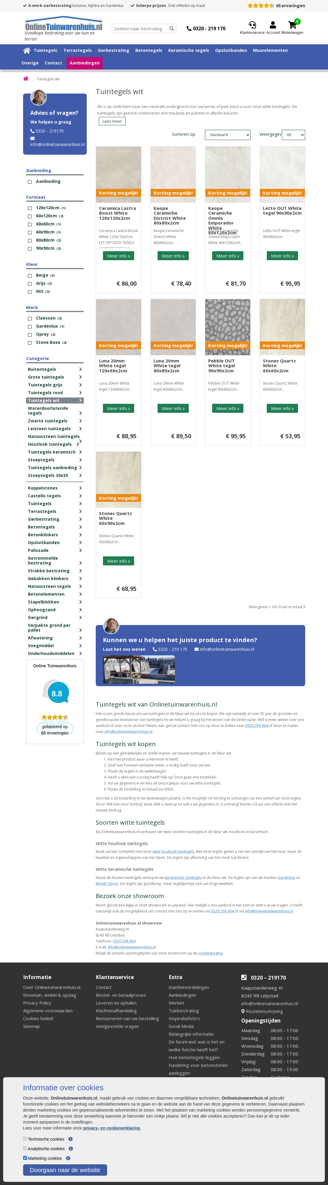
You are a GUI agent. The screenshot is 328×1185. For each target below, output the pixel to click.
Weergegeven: (264, 134)
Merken (176, 1003)
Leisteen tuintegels (49, 428)
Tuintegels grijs (45, 385)
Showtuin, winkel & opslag (49, 995)
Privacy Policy (37, 1003)
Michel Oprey (107, 883)
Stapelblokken (43, 602)
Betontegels (148, 50)
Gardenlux (286, 877)
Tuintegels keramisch (52, 452)
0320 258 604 (256, 725)
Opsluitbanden (231, 50)
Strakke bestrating (49, 570)
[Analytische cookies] (25, 1148)
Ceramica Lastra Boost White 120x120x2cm (117, 213)
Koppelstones (43, 488)
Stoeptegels (41, 460)
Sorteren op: (184, 134)
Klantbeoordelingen (189, 987)
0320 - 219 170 (172, 649)
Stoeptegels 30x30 (48, 475)
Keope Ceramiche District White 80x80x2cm (170, 215)
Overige (30, 63)
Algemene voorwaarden (48, 1011)
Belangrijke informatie (191, 1034)
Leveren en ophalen (116, 1003)
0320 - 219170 (50, 131)
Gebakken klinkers (48, 578)
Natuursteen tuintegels (54, 436)
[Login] (273, 28)
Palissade (38, 550)
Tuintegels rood (45, 392)
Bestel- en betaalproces (121, 995)
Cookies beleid (38, 1018)
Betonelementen (46, 594)
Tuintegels (45, 50)
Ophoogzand (42, 609)
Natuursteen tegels (49, 586)
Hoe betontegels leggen (194, 1057)
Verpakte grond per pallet (49, 627)
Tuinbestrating (184, 1011)
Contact (53, 63)
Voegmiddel (41, 645)
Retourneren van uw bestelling (127, 1018)
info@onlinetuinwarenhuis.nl (57, 144)
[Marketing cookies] (25, 1158)
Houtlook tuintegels (50, 444)
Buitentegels (42, 369)
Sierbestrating (113, 50)
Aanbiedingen (85, 63)
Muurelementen (270, 50)
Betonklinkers (43, 534)
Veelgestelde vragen (117, 1026)
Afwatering (40, 638)
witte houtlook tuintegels (173, 851)
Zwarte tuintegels (48, 421)
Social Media (181, 1026)
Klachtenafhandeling (116, 1011)
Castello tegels (44, 496)
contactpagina (210, 953)
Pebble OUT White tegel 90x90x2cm (221, 366)
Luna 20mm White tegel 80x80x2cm (167, 366)
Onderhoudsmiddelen (51, 653)
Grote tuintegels (46, 377)
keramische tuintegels (183, 877)
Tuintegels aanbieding (52, 467)
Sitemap (31, 1026)
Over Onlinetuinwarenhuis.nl (51, 987)
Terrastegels (77, 50)
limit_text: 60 (293, 135)
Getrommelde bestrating (43, 560)
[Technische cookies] (25, 1139)
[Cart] (292, 24)
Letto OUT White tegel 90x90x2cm (282, 210)
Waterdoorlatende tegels (48, 410)
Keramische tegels (188, 50)
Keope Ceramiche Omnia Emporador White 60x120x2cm (222, 220)
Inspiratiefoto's (184, 1018)
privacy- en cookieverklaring (111, 1128)
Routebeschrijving (262, 1011)
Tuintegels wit (44, 400)
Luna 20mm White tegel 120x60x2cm (113, 366)
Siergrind (37, 617)
